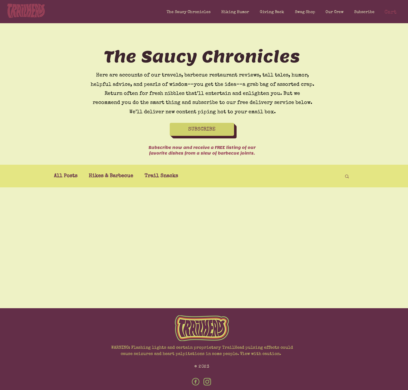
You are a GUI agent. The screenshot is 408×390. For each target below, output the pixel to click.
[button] (363, 12)
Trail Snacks (161, 176)
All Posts (65, 176)
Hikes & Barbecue (111, 176)
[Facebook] (195, 381)
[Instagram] (207, 381)
